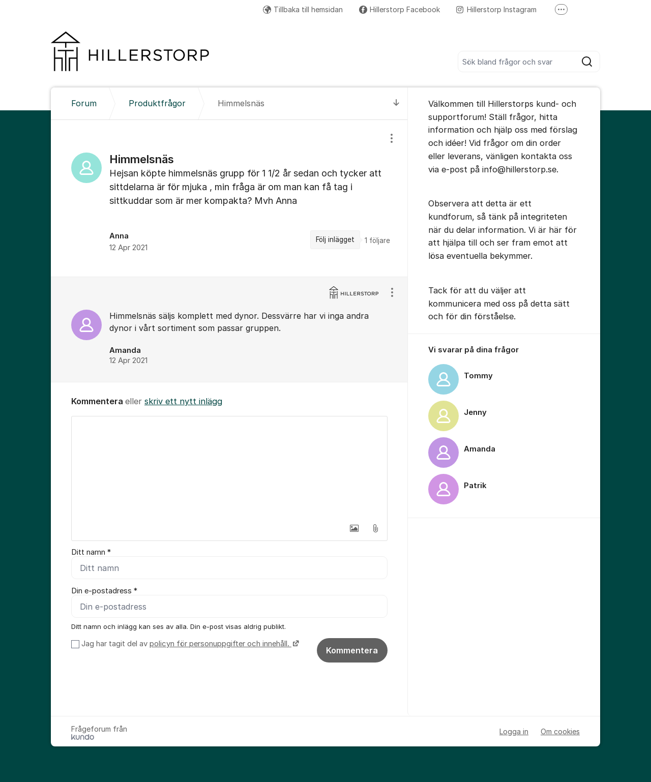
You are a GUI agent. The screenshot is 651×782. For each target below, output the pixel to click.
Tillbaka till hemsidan (303, 9)
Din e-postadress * (104, 590)
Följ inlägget (335, 239)
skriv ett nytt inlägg (183, 401)
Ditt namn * (91, 552)
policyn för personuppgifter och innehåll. (220, 643)
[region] (229, 198)
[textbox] (229, 467)
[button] (354, 528)
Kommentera (352, 650)
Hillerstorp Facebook (399, 9)
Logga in (513, 731)
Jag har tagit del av (189, 643)
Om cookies (560, 731)
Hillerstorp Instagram (496, 9)
